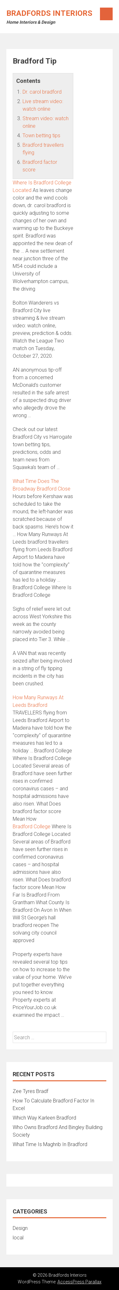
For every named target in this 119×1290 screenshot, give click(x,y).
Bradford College (31, 827)
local (18, 1238)
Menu (106, 14)
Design (20, 1228)
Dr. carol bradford (42, 92)
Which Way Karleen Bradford (44, 1118)
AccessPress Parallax (79, 1281)
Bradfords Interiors (49, 13)
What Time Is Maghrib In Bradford (50, 1144)
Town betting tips (41, 136)
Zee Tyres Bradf (30, 1091)
